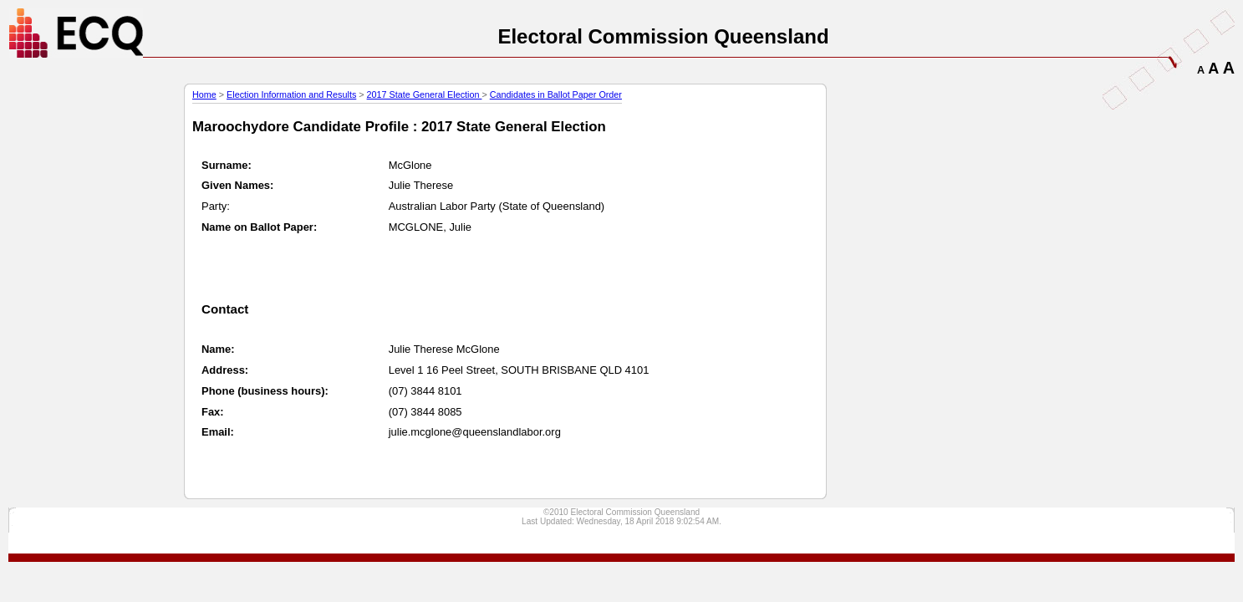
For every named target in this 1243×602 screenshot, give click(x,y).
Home (204, 94)
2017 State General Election (424, 94)
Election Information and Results (291, 94)
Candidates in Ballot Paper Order (556, 94)
